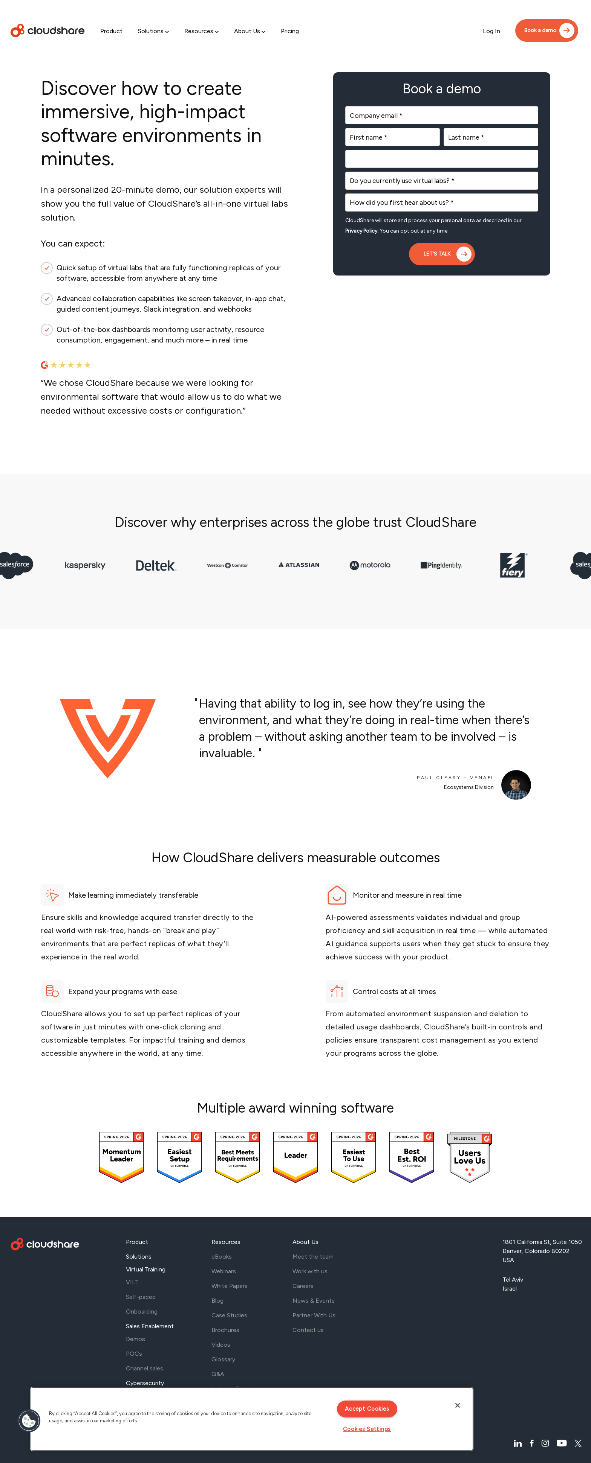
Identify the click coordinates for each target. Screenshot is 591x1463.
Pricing (290, 31)
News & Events (313, 1300)
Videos (220, 1344)
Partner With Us (313, 1315)
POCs (134, 1353)
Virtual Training (145, 1269)
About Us (247, 31)
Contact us (308, 1330)
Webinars (223, 1271)
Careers (303, 1285)
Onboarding (142, 1311)
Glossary (223, 1359)
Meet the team (313, 1256)
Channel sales (144, 1368)
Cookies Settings (367, 1429)
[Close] (457, 1405)
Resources (198, 31)
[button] (29, 1421)
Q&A (217, 1374)
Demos (135, 1339)
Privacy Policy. (361, 231)
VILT (132, 1282)
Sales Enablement (150, 1326)
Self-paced (141, 1296)
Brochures (225, 1330)
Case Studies (229, 1315)
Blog (217, 1300)
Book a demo (540, 30)
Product (111, 31)
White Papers (229, 1285)
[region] (251, 1419)
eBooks (221, 1256)
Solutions (151, 31)
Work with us (310, 1271)
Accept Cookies (367, 1408)
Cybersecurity (145, 1383)
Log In (491, 31)
